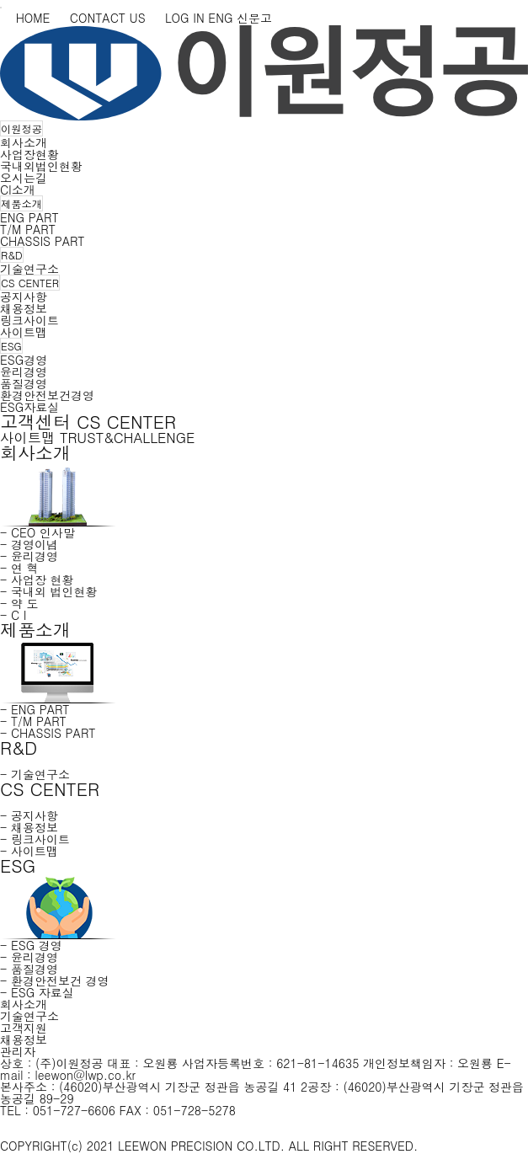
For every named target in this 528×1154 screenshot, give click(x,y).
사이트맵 (23, 331)
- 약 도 (19, 603)
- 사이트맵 (29, 850)
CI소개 (17, 189)
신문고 (254, 17)
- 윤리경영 (29, 556)
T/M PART (28, 229)
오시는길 (23, 177)
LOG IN (176, 17)
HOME (25, 17)
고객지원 (23, 1027)
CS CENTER (30, 282)
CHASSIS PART (42, 240)
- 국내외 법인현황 (49, 591)
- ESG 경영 (31, 945)
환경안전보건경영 (47, 395)
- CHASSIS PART (47, 732)
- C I (13, 614)
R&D (12, 255)
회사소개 (23, 142)
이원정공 (21, 128)
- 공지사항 (29, 815)
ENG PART (29, 217)
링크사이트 (29, 320)
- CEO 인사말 (37, 532)
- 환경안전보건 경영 (54, 980)
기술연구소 (29, 268)
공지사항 (23, 296)
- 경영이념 (29, 544)
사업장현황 (29, 154)
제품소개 (21, 203)
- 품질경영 (29, 968)
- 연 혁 (19, 567)
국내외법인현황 (41, 166)
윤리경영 (23, 371)
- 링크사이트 (35, 839)
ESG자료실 (29, 406)
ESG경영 (23, 359)
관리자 (17, 1051)
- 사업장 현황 (37, 579)
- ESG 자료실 (37, 992)
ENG (220, 17)
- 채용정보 (29, 827)
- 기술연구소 (35, 774)
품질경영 (23, 383)
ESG (11, 346)
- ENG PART (35, 709)
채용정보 (23, 308)
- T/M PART (33, 721)
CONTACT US (100, 17)
